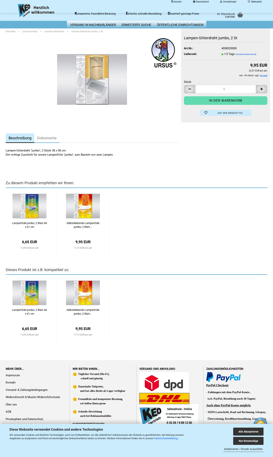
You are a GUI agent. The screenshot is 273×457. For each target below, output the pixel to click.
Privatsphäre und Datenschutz (24, 419)
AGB (8, 411)
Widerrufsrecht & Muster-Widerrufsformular (33, 397)
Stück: (188, 82)
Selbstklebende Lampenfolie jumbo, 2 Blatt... (83, 225)
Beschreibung (20, 138)
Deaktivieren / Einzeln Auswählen (243, 449)
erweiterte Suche (136, 25)
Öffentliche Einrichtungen (180, 25)
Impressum (13, 375)
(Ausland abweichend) (245, 54)
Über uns (11, 404)
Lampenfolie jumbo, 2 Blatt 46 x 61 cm (29, 225)
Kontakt (11, 382)
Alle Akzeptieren (248, 431)
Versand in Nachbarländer (93, 25)
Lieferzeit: (190, 54)
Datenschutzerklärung (166, 438)
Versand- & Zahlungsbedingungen (27, 390)
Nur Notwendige (248, 440)
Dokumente (47, 138)
